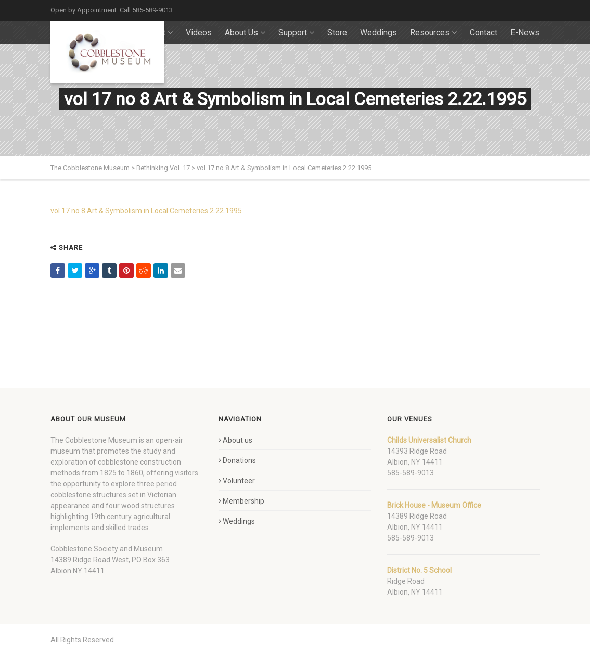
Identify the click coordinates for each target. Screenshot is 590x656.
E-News (525, 32)
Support (296, 32)
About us (235, 440)
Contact (483, 32)
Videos (199, 32)
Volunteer (237, 481)
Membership (241, 501)
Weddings (378, 32)
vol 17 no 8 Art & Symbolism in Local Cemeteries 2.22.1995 (146, 211)
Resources (433, 32)
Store (337, 32)
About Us (245, 32)
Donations (237, 460)
